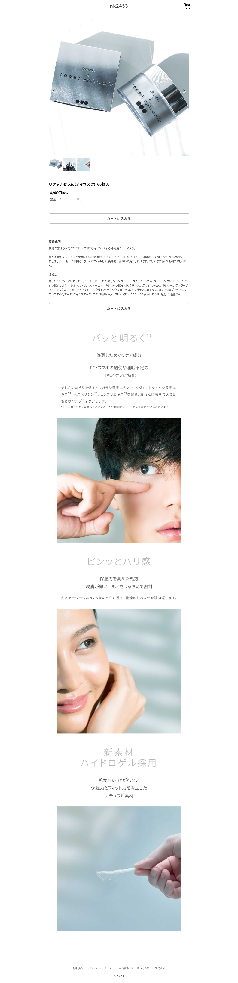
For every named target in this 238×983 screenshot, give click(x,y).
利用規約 (78, 968)
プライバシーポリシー (101, 968)
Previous (53, 92)
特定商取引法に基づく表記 (134, 968)
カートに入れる (119, 218)
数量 (53, 199)
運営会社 (160, 968)
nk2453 (119, 5)
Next (184, 92)
